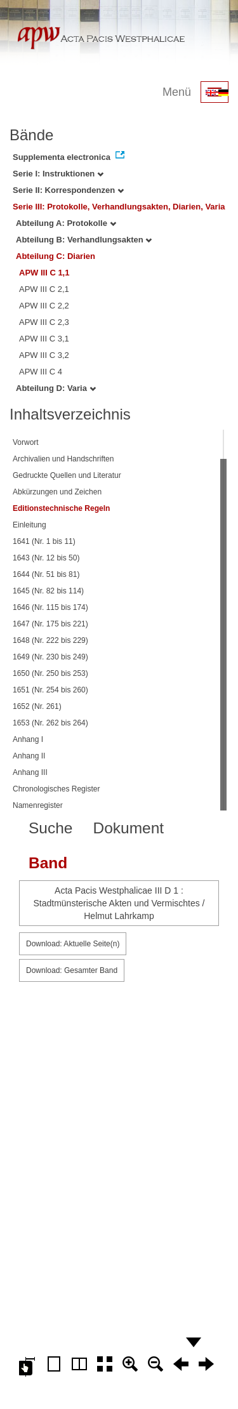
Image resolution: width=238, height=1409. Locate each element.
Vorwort (26, 442)
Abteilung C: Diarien (55, 256)
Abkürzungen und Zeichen (57, 491)
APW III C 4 (40, 371)
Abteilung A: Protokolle (66, 223)
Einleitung (29, 524)
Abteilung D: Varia (56, 388)
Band (48, 862)
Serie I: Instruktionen (58, 173)
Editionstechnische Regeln (61, 508)
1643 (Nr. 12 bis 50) (46, 557)
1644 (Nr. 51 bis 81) (46, 574)
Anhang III (30, 772)
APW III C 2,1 (44, 289)
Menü (176, 92)
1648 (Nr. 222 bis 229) (50, 640)
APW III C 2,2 (44, 305)
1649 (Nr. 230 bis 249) (50, 656)
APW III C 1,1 (44, 272)
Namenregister (38, 805)
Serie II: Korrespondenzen (68, 190)
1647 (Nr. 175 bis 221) (50, 623)
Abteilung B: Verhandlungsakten (84, 239)
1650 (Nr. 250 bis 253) (50, 673)
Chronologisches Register (56, 788)
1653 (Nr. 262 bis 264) (50, 722)
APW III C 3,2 (44, 355)
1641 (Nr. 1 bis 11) (44, 541)
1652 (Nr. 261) (37, 706)
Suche (50, 828)
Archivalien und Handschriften (63, 458)
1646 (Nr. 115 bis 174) (50, 607)
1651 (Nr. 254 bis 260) (50, 689)
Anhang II (29, 755)
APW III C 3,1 (44, 338)
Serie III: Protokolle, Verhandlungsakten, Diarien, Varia (119, 206)
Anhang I (28, 739)
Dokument (128, 828)
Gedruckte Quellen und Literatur (67, 475)
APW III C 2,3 (44, 322)
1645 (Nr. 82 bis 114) (48, 590)
